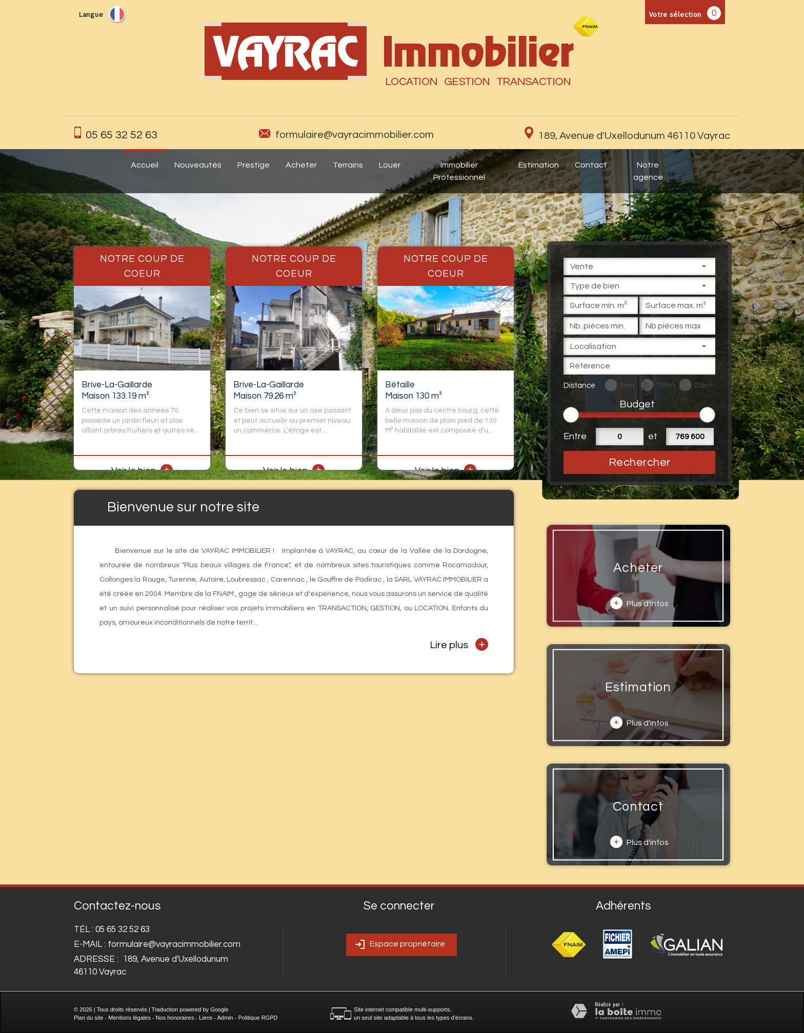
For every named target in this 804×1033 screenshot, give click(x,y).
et (652, 436)
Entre (574, 436)
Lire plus (459, 644)
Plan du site (88, 1018)
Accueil (144, 165)
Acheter (301, 165)
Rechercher (640, 462)
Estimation (538, 165)
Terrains (348, 165)
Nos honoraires (175, 1018)
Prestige (253, 165)
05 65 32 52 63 (121, 135)
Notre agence (648, 171)
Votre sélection (675, 14)
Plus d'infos (639, 603)
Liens (205, 1018)
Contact (591, 165)
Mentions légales (129, 1018)
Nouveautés (198, 165)
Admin (225, 1018)
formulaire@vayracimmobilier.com (354, 135)
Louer (389, 165)
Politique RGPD (257, 1018)
